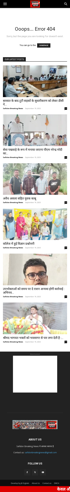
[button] (5, 4)
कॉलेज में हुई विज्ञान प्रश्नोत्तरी (19, 243)
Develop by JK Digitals (20, 483)
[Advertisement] (35, 13)
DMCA (56, 483)
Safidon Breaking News (13, 108)
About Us (36, 483)
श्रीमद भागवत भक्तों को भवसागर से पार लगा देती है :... (33, 338)
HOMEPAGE (43, 45)
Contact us (46, 483)
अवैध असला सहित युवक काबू (19, 198)
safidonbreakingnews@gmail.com (41, 452)
